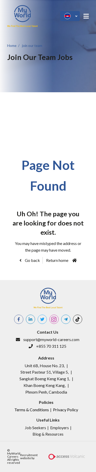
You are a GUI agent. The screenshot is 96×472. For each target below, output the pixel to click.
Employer (58, 427)
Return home (57, 260)
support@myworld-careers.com (51, 339)
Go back (32, 260)
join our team (32, 45)
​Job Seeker (34, 427)
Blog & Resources (48, 434)
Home (11, 45)
